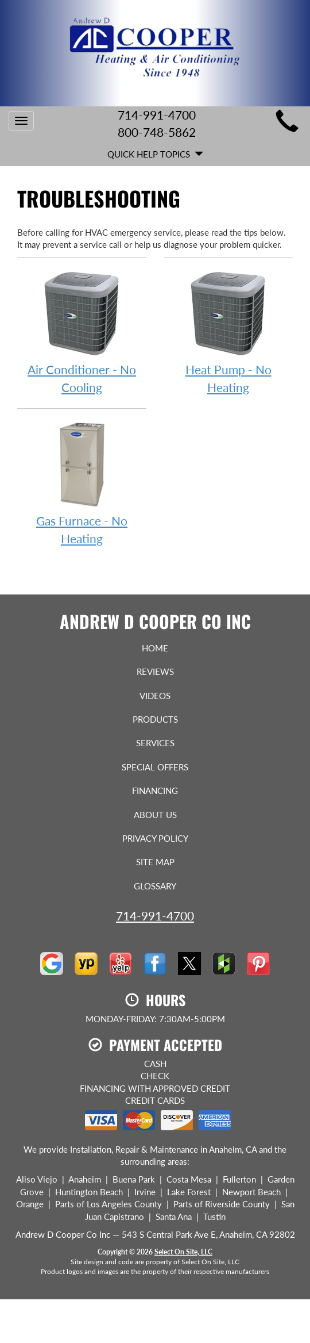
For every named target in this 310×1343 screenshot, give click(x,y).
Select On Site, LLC (183, 1252)
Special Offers (155, 767)
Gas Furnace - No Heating (81, 483)
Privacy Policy (155, 838)
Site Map (155, 862)
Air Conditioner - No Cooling (81, 331)
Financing (155, 790)
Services (155, 743)
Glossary (155, 886)
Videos (155, 695)
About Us (155, 814)
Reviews (155, 671)
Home (155, 648)
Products (155, 719)
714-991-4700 (155, 915)
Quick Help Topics (155, 154)
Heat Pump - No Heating (228, 331)
